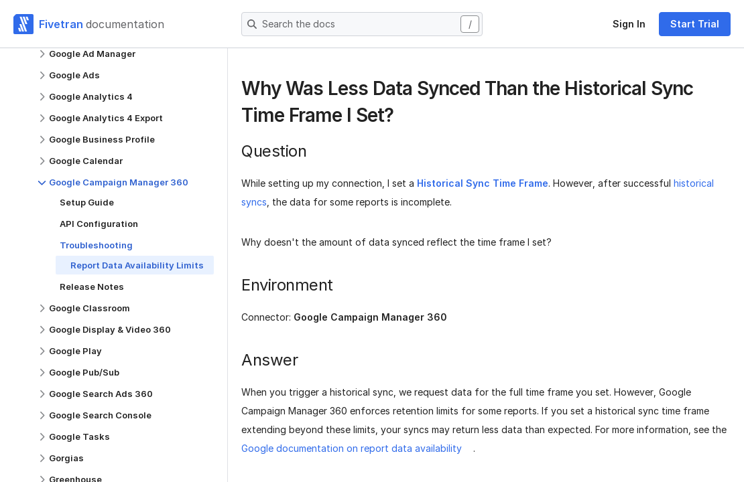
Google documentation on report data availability (351, 448)
